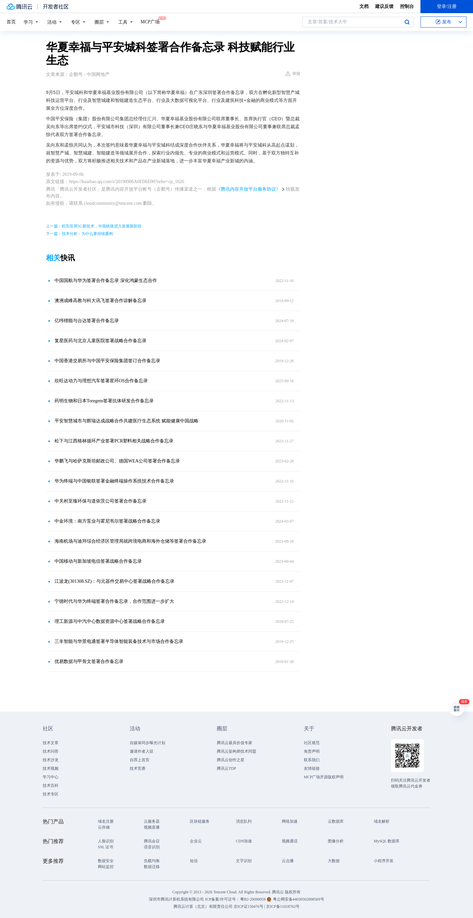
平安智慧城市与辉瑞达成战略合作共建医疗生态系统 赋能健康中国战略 (126, 420)
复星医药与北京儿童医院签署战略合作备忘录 (100, 340)
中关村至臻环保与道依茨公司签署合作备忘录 (100, 501)
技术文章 (50, 743)
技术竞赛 (138, 768)
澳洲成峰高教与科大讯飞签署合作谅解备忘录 (100, 300)
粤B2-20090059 (253, 899)
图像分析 (336, 841)
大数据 (334, 861)
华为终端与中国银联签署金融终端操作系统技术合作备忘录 (114, 481)
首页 (11, 21)
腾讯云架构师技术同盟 (236, 751)
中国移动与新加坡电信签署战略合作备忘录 (98, 561)
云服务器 (152, 821)
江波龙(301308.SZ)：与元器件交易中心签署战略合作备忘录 (114, 581)
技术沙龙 (50, 760)
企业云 (196, 841)
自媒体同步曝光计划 (147, 743)
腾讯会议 (152, 841)
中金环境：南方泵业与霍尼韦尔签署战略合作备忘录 (107, 521)
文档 (364, 6)
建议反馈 (384, 6)
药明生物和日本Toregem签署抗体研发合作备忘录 (104, 400)
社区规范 (312, 743)
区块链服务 (200, 821)
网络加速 (290, 821)
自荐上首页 (139, 760)
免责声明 (312, 751)
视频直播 (152, 827)
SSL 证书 (105, 847)
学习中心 (50, 777)
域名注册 (106, 821)
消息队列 (244, 821)
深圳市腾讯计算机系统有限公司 (176, 899)
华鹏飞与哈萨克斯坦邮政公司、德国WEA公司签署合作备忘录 (117, 461)
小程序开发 (384, 861)
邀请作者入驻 (141, 751)
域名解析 (382, 821)
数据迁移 (152, 866)
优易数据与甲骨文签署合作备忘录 (89, 661)
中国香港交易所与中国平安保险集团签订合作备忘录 (107, 360)
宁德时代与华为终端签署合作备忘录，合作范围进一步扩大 (114, 601)
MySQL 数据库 (386, 841)
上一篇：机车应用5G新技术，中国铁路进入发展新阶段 (94, 226)
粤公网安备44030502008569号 (298, 899)
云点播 (288, 861)
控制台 (407, 6)
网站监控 (106, 866)
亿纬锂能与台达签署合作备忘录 (87, 320)
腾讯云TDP (226, 768)
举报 (292, 73)
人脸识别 (106, 841)
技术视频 (50, 768)
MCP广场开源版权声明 (324, 777)
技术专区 (50, 794)
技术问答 (50, 751)
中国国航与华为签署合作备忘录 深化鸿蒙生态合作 (106, 280)
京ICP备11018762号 (283, 906)
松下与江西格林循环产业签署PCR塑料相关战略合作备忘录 (114, 440)
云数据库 (336, 821)
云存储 (104, 827)
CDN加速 (244, 841)
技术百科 (50, 785)
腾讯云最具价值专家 (234, 743)
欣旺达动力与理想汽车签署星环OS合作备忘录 (101, 380)
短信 (194, 861)
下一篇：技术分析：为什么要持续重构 (79, 233)
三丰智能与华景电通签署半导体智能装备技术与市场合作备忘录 (119, 641)
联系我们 (312, 760)
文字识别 (244, 861)
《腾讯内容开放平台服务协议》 (248, 189)
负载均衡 (152, 861)
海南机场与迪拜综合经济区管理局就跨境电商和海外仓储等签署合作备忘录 (130, 541)
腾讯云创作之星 (230, 760)
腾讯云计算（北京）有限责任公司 (203, 906)
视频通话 (290, 841)
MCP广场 (150, 21)
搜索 (407, 22)
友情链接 (312, 768)
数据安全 (106, 861)
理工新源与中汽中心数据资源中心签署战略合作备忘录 (110, 621)
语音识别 (152, 847)
